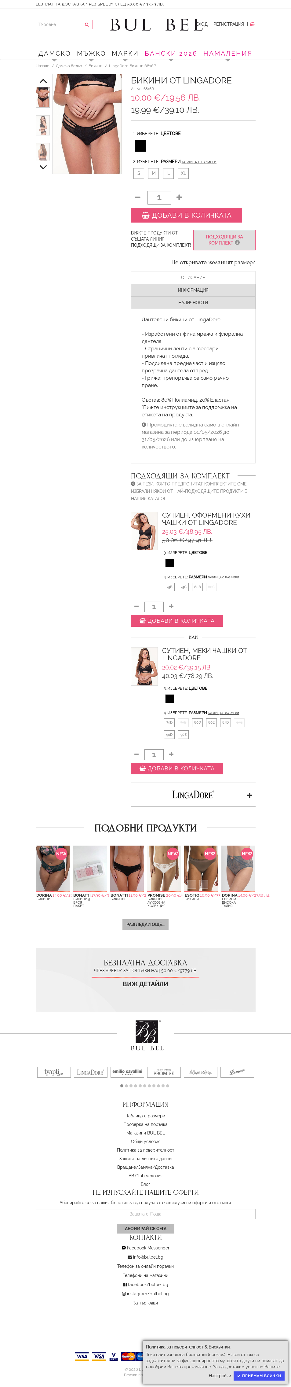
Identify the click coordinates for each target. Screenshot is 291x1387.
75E (183, 722)
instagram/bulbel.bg (148, 1293)
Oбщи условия (145, 1141)
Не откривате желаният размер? (213, 262)
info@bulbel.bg (148, 1257)
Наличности (193, 302)
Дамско (54, 53)
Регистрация (228, 24)
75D (169, 722)
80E (211, 722)
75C (183, 587)
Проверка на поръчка (145, 1124)
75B (169, 587)
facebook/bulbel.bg (148, 1284)
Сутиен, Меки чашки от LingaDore (204, 654)
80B (197, 587)
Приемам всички (259, 1376)
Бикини (96, 65)
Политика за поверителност (145, 1150)
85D (225, 722)
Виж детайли (145, 984)
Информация (193, 290)
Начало (42, 65)
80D (197, 722)
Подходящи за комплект (224, 240)
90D (169, 734)
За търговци (145, 1302)
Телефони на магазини (145, 1275)
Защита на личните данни (145, 1158)
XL (183, 173)
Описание (193, 277)
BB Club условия (145, 1175)
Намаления (228, 53)
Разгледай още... (145, 924)
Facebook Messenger (148, 1247)
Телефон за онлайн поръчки (145, 1266)
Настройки (220, 1375)
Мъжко (91, 53)
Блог (145, 1184)
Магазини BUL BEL (145, 1133)
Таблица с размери (199, 162)
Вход (202, 24)
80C (211, 587)
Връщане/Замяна (135, 1167)
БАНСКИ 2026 (171, 53)
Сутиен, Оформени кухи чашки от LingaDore (206, 518)
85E (239, 722)
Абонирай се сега (145, 1228)
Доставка (164, 1167)
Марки (125, 53)
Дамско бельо (69, 65)
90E (183, 734)
